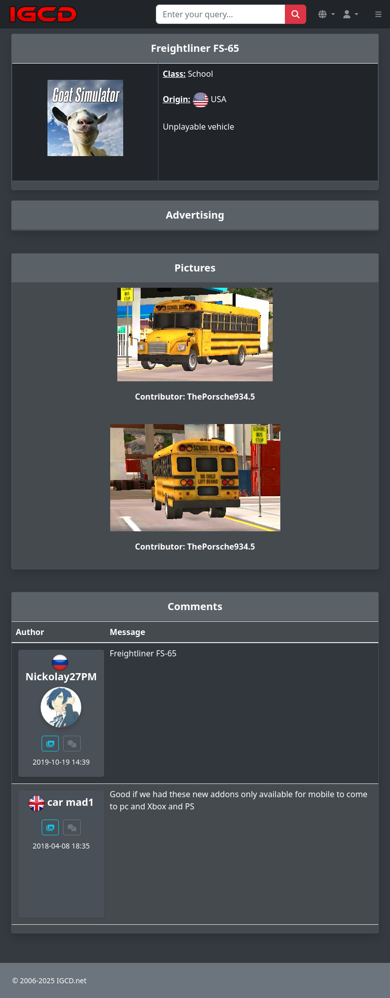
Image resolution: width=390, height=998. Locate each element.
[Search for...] (220, 14)
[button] (326, 14)
